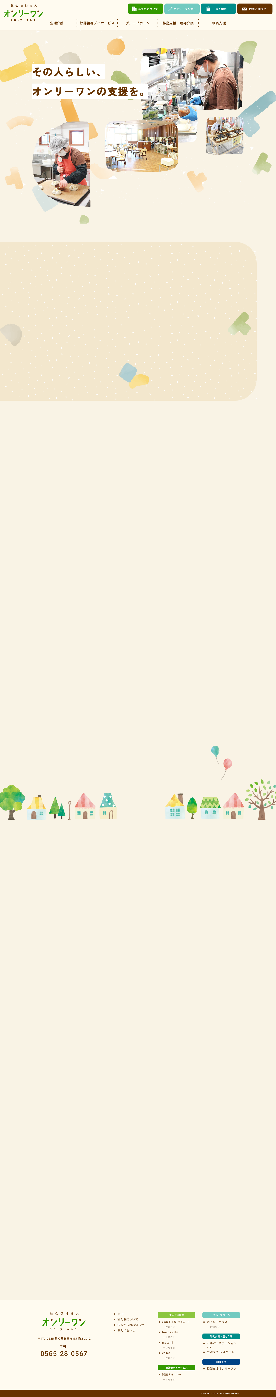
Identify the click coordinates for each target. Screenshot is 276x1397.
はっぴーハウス (217, 1321)
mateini (167, 1342)
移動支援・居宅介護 (178, 22)
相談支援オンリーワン (221, 1368)
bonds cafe (170, 1332)
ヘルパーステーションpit (221, 1344)
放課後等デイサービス (97, 22)
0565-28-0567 (64, 1354)
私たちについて (127, 1319)
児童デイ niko (171, 1374)
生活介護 (56, 22)
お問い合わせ (126, 1330)
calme (166, 1353)
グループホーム (138, 22)
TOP (120, 1314)
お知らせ (170, 1327)
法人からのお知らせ (130, 1324)
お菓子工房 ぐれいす (176, 1321)
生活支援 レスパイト (220, 1352)
